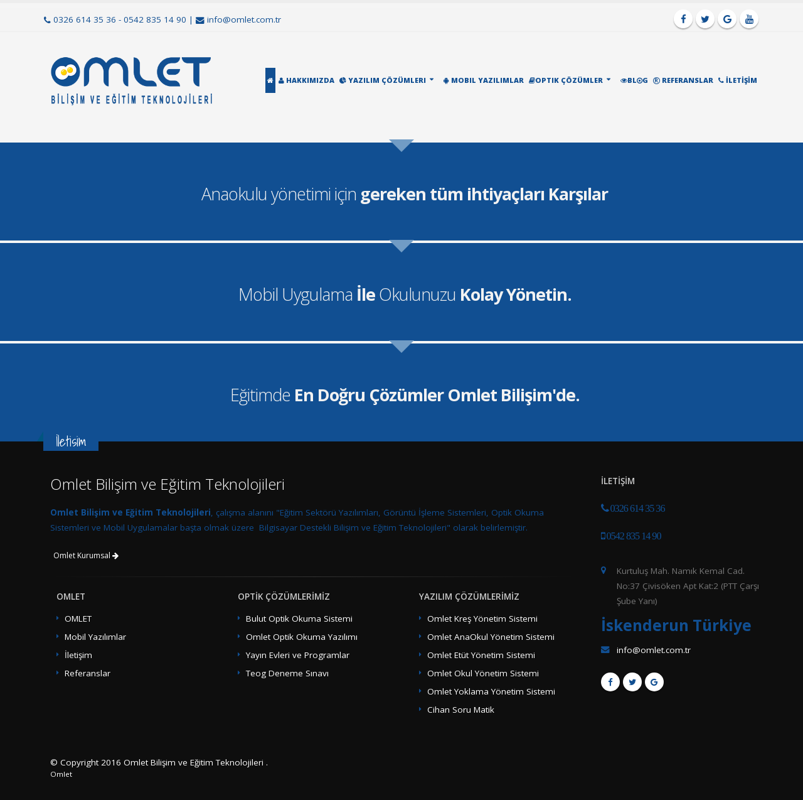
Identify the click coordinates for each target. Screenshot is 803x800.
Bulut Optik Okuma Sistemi (299, 618)
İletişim (78, 655)
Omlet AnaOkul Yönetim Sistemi (491, 636)
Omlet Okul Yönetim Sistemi (483, 673)
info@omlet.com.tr (244, 19)
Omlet (61, 774)
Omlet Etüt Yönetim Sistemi (481, 655)
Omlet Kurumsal (86, 555)
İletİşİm (737, 80)
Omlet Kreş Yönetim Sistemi (482, 618)
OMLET (78, 618)
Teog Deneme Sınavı (287, 673)
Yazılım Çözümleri (382, 80)
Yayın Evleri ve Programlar (297, 655)
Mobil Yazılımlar (484, 80)
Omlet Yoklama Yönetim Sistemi (491, 691)
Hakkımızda (306, 80)
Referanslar (683, 80)
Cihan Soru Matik (460, 709)
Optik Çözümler (566, 80)
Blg (634, 80)
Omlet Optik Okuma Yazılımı (302, 636)
